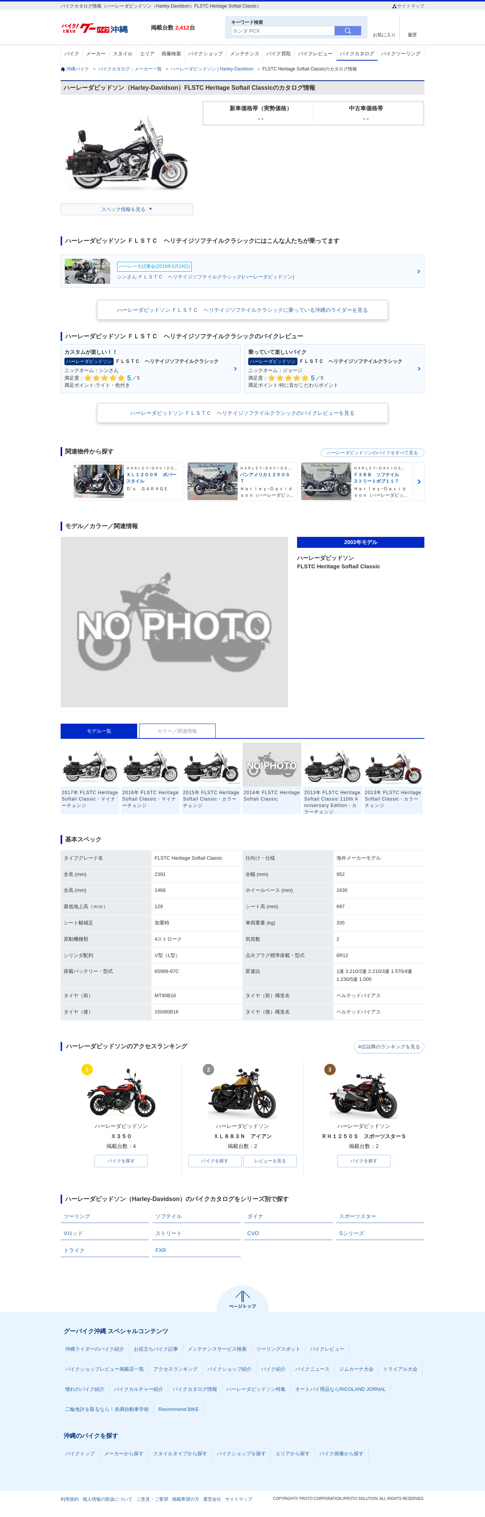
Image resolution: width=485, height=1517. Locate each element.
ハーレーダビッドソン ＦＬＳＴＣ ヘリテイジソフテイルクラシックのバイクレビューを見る (242, 413)
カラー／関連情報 (177, 731)
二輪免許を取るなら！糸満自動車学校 (107, 1409)
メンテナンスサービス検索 (217, 1349)
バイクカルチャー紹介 (138, 1389)
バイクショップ (205, 53)
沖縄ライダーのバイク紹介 (94, 1349)
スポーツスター (357, 1217)
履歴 (412, 34)
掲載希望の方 (185, 1499)
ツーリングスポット (278, 1349)
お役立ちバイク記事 (156, 1349)
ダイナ (255, 1217)
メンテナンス (245, 53)
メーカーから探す (124, 1454)
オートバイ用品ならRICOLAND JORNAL (340, 1389)
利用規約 (70, 1499)
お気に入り (384, 34)
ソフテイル (168, 1217)
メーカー (96, 53)
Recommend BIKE (178, 1409)
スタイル (123, 53)
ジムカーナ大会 (356, 1369)
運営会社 (212, 1499)
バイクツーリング (401, 53)
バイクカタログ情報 (195, 1389)
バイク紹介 (273, 1369)
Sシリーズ (351, 1234)
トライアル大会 (400, 1369)
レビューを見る (270, 1161)
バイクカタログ (357, 53)
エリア (147, 53)
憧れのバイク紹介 (85, 1389)
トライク (74, 1251)
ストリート (168, 1234)
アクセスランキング (175, 1369)
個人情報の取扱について (108, 1499)
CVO (253, 1234)
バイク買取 (278, 53)
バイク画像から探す (341, 1454)
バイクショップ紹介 (229, 1369)
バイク (71, 53)
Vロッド (73, 1234)
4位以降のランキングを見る (389, 1046)
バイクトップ (80, 1454)
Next (419, 481)
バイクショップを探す (241, 1454)
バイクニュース (312, 1369)
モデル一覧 (99, 731)
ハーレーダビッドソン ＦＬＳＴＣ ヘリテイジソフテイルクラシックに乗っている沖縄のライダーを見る (242, 310)
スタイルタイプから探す (180, 1454)
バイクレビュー (315, 53)
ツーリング (77, 1217)
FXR (160, 1251)
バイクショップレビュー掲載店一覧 (104, 1369)
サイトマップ (408, 6)
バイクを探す (121, 1161)
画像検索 (171, 53)
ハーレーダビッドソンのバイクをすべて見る (372, 452)
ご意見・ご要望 (152, 1499)
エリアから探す (292, 1454)
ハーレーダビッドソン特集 (256, 1389)
